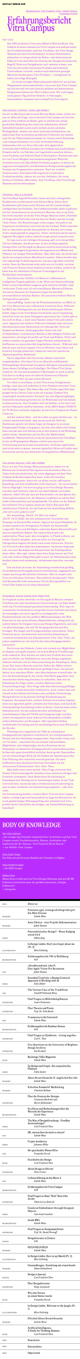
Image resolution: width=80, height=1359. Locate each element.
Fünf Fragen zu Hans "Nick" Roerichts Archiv (48, 1197)
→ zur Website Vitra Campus (17, 847)
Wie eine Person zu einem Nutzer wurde (40, 1294)
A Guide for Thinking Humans (43, 1330)
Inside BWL (34, 1220)
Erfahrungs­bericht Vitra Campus (45, 1187)
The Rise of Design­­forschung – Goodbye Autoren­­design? (49, 1122)
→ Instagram (9, 889)
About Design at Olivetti (40, 1168)
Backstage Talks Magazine (42, 1057)
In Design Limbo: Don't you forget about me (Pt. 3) (51, 945)
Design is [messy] (37, 1274)
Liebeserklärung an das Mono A (44, 1178)
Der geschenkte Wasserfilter (43, 1150)
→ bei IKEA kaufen (12, 868)
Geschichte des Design (40, 1159)
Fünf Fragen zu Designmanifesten (45, 1229)
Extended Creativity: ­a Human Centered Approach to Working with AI (49, 979)
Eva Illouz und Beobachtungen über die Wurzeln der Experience (48, 1110)
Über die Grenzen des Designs (43, 1096)
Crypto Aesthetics (37, 1141)
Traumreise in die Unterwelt (43, 1017)
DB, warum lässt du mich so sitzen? (46, 1132)
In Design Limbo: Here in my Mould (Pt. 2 (49, 1256)
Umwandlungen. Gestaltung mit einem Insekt (51, 1265)
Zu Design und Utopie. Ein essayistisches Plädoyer (49, 1067)
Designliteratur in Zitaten (41, 1238)
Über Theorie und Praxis (41, 1008)
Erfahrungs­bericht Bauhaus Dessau (46, 1026)
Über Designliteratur (39, 1283)
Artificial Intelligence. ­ (40, 1328)
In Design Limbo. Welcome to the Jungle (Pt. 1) (52, 1307)
